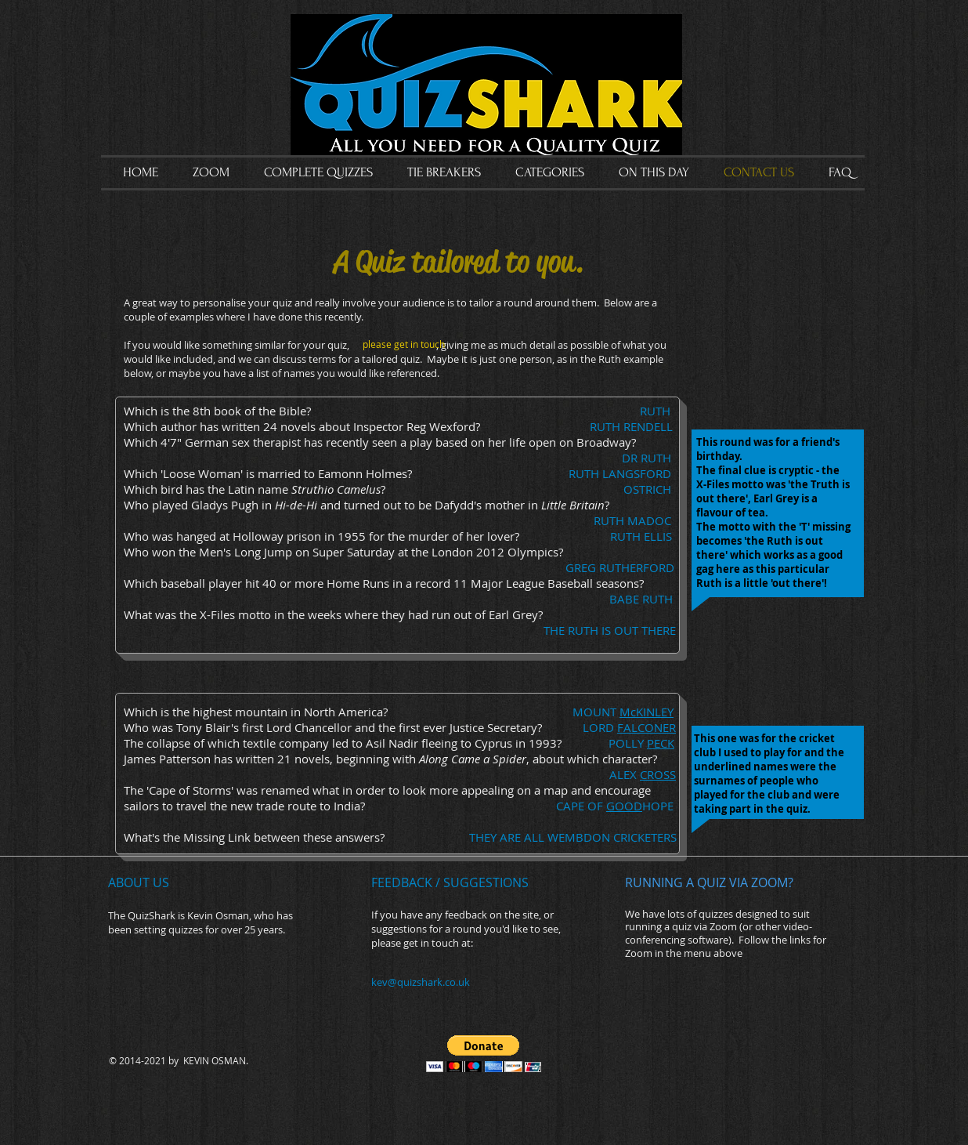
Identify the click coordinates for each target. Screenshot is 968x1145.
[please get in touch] (404, 345)
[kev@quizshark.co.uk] (455, 982)
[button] (483, 1053)
